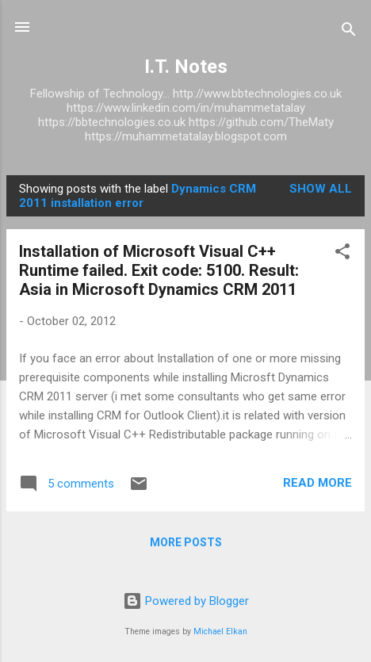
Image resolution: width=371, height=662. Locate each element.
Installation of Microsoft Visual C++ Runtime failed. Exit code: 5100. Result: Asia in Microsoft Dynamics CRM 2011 (159, 270)
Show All (320, 189)
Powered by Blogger (186, 601)
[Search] (348, 32)
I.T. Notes (186, 66)
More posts (186, 542)
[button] (342, 254)
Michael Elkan (220, 631)
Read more (317, 483)
